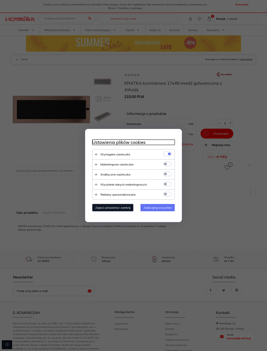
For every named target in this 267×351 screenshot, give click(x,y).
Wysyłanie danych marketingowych (123, 184)
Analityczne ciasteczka (115, 174)
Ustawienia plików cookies (119, 142)
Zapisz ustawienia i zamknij (112, 207)
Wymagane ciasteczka (115, 154)
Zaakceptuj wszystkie (158, 207)
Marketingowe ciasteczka (117, 164)
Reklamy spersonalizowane (118, 194)
